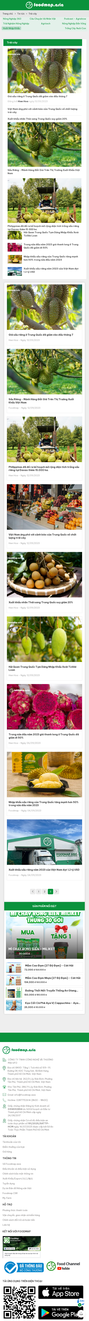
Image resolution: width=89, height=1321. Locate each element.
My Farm (7, 1198)
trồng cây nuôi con (75, 28)
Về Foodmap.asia (12, 1164)
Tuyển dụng (9, 1183)
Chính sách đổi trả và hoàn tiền (19, 1220)
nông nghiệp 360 (12, 18)
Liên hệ (6, 1224)
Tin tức (21, 13)
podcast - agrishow (75, 18)
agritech (45, 23)
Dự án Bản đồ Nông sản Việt (17, 1188)
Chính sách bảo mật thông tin (18, 1173)
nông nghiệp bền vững (74, 23)
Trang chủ (8, 13)
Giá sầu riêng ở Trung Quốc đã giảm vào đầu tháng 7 (37, 96)
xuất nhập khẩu (11, 28)
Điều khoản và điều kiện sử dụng (19, 1168)
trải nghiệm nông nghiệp (16, 23)
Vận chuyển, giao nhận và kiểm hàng (21, 1215)
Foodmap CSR (10, 1193)
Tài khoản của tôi (12, 1142)
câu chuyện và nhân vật (43, 18)
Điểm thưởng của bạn (14, 1147)
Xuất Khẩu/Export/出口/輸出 (18, 1178)
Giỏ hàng (7, 1151)
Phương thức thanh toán (15, 1210)
